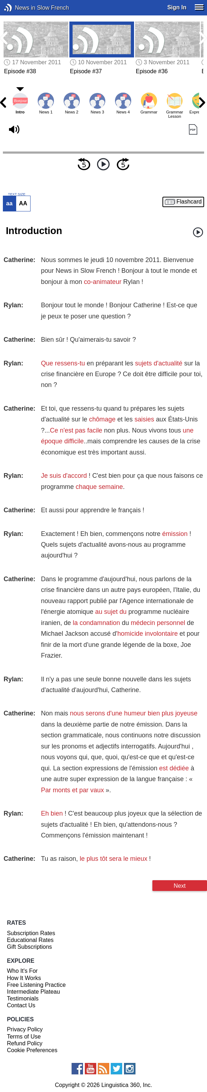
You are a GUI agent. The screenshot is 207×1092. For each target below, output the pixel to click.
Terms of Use (24, 1036)
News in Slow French (19, 8)
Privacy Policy (25, 1029)
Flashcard (189, 202)
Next (179, 885)
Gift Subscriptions (29, 947)
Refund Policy (24, 1043)
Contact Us (21, 1005)
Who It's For (22, 971)
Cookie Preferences (32, 1050)
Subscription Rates (31, 933)
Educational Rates (30, 940)
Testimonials (22, 998)
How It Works (24, 978)
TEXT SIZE (16, 194)
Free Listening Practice (36, 985)
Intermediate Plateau (33, 992)
